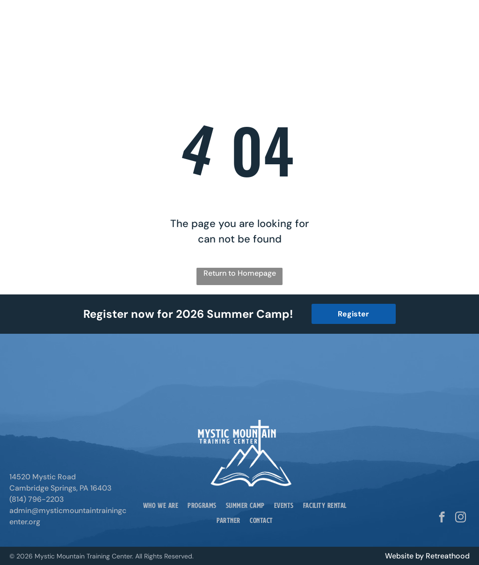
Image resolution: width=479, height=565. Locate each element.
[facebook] (442, 518)
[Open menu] (455, 23)
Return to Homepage (239, 273)
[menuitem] (160, 505)
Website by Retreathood (427, 556)
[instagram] (460, 518)
